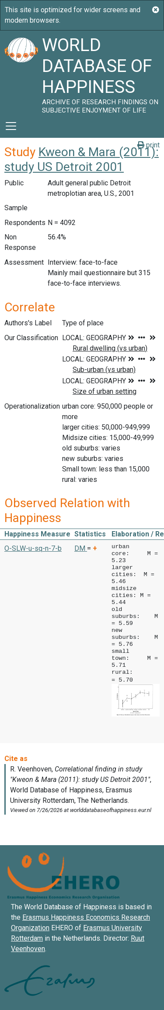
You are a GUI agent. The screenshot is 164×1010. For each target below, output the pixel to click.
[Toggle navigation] (10, 126)
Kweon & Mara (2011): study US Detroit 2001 (81, 159)
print (148, 145)
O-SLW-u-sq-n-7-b (33, 548)
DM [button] (80, 548)
